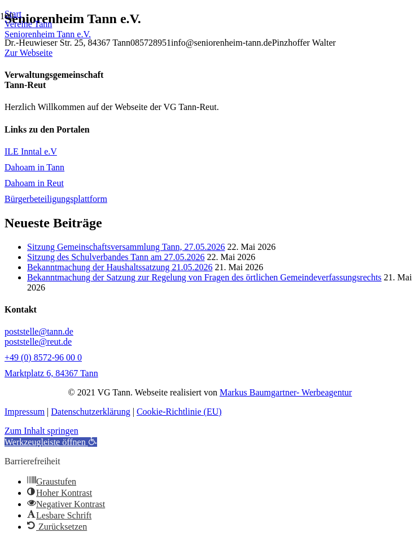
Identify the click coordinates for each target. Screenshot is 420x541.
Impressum (25, 411)
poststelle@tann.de (39, 331)
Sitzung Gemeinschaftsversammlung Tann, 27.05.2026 (126, 247)
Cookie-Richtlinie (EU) (179, 411)
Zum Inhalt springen (41, 431)
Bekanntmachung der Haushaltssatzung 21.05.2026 (119, 267)
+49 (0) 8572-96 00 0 (43, 357)
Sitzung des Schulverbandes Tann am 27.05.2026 (116, 257)
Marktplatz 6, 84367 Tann (51, 373)
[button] (51, 442)
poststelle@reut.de (38, 341)
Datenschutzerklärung (90, 411)
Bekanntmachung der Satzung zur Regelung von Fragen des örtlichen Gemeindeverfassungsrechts (204, 277)
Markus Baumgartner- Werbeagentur (286, 392)
